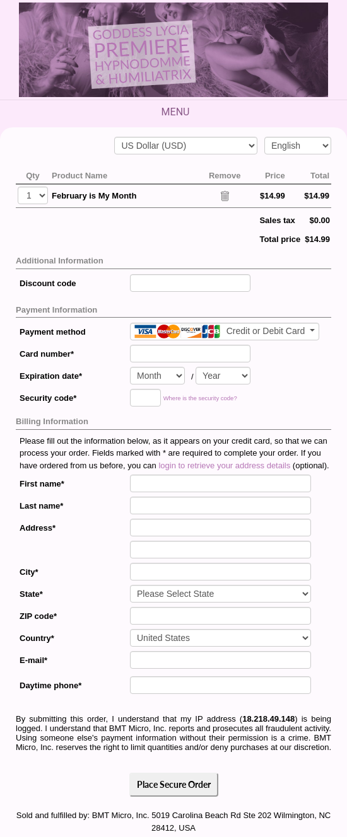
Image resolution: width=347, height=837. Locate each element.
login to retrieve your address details (224, 465)
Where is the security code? (200, 398)
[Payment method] (224, 331)
